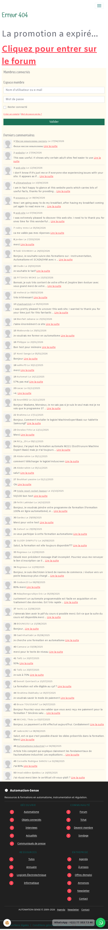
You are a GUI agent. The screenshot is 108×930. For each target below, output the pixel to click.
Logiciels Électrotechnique (31, 874)
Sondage (83, 835)
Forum (83, 811)
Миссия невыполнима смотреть (31, 141)
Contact (83, 898)
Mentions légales (19, 925)
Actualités (31, 835)
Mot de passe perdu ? (31, 114)
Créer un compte (11, 114)
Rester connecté (17, 107)
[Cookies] (7, 923)
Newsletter (83, 890)
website (20, 152)
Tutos (31, 859)
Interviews (31, 827)
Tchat (83, 819)
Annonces (83, 882)
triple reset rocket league (32, 491)
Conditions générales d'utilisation (52, 925)
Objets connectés (31, 819)
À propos (83, 867)
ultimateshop (23, 183)
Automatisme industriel (31, 746)
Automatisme (31, 811)
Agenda (83, 859)
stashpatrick (24, 304)
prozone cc (21, 198)
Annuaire (31, 867)
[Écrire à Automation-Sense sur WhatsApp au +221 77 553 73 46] (100, 922)
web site (20, 168)
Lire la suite (50, 146)
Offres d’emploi (83, 874)
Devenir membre (83, 827)
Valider (54, 122)
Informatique (31, 882)
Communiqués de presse (31, 843)
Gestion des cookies (87, 925)
